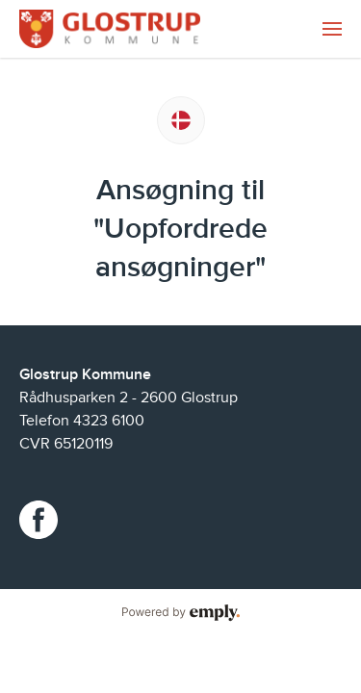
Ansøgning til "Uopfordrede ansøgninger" (180, 229)
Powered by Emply (180, 613)
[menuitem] (332, 28)
